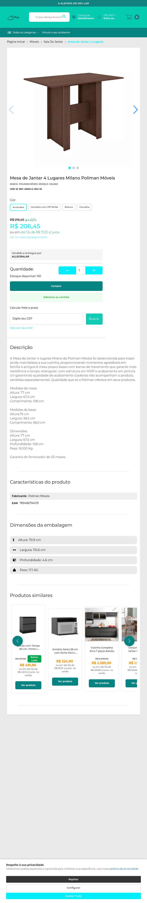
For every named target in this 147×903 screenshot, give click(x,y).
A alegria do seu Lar (73, 3)
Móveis (34, 41)
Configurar (73, 887)
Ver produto (28, 685)
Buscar (94, 319)
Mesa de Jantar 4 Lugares (85, 41)
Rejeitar (73, 879)
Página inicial (16, 41)
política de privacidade (124, 868)
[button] (135, 110)
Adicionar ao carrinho (56, 297)
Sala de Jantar (53, 41)
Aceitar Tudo (73, 895)
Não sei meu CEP (21, 327)
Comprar (56, 286)
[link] (28, 648)
